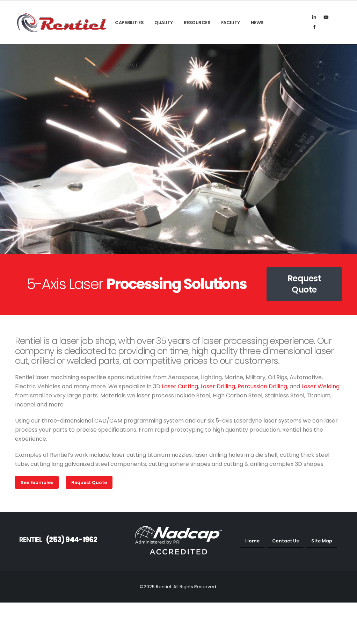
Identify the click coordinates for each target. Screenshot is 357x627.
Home (252, 541)
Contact (126, 65)
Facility (230, 22)
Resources (197, 22)
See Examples (37, 482)
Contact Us (285, 541)
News (257, 22)
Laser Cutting (180, 386)
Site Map (321, 541)
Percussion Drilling (262, 386)
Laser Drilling (218, 386)
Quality (163, 22)
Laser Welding (320, 386)
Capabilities (129, 22)
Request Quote (304, 284)
